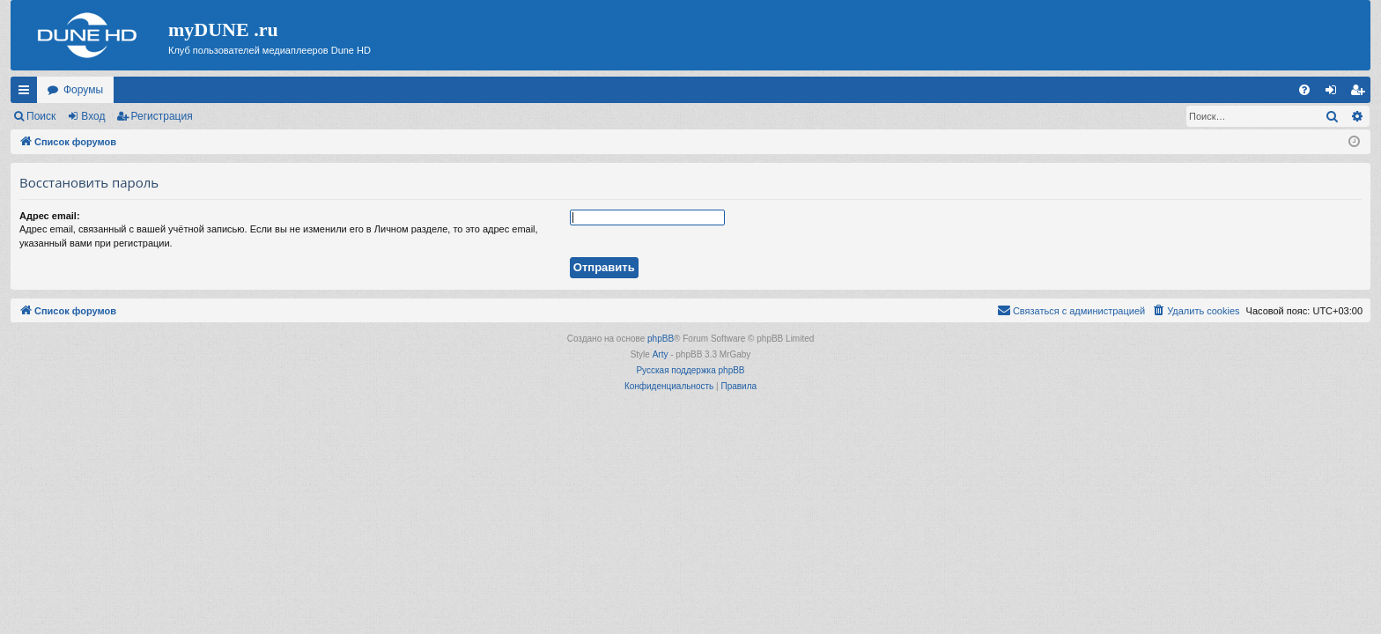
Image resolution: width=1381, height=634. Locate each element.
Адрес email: (49, 215)
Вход (93, 116)
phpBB (660, 338)
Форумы (83, 90)
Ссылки (27, 93)
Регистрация (162, 116)
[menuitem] (1304, 90)
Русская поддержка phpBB (690, 370)
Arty (660, 354)
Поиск (40, 116)
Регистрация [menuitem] (1360, 93)
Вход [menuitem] (1335, 93)
